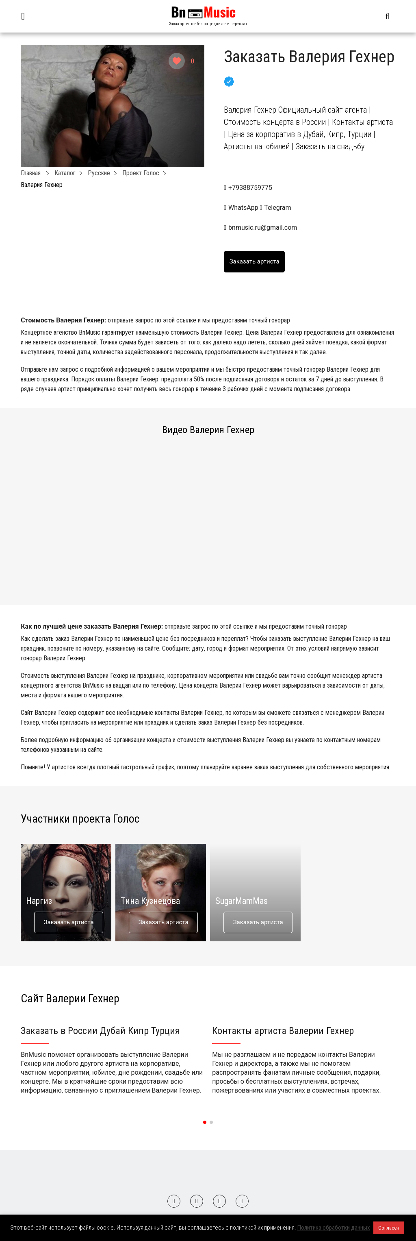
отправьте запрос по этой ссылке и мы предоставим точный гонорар (199, 320)
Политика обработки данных (333, 1227)
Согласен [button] (388, 1228)
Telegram (275, 207)
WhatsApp (242, 207)
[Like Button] (177, 61)
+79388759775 (250, 188)
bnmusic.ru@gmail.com (262, 227)
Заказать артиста (69, 922)
